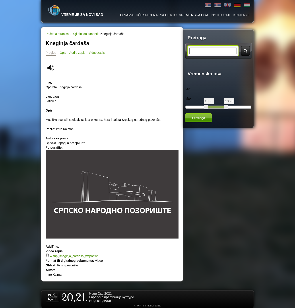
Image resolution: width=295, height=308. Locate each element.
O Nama (127, 15)
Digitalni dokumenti (85, 34)
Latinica (217, 5)
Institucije (220, 15)
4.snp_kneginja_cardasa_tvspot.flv (74, 256)
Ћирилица (208, 5)
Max (188, 98)
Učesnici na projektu (156, 15)
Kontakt (241, 15)
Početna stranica (57, 34)
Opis (63, 52)
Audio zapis (77, 52)
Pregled (51, 52)
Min (187, 89)
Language (52, 96)
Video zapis (97, 52)
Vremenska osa (193, 15)
